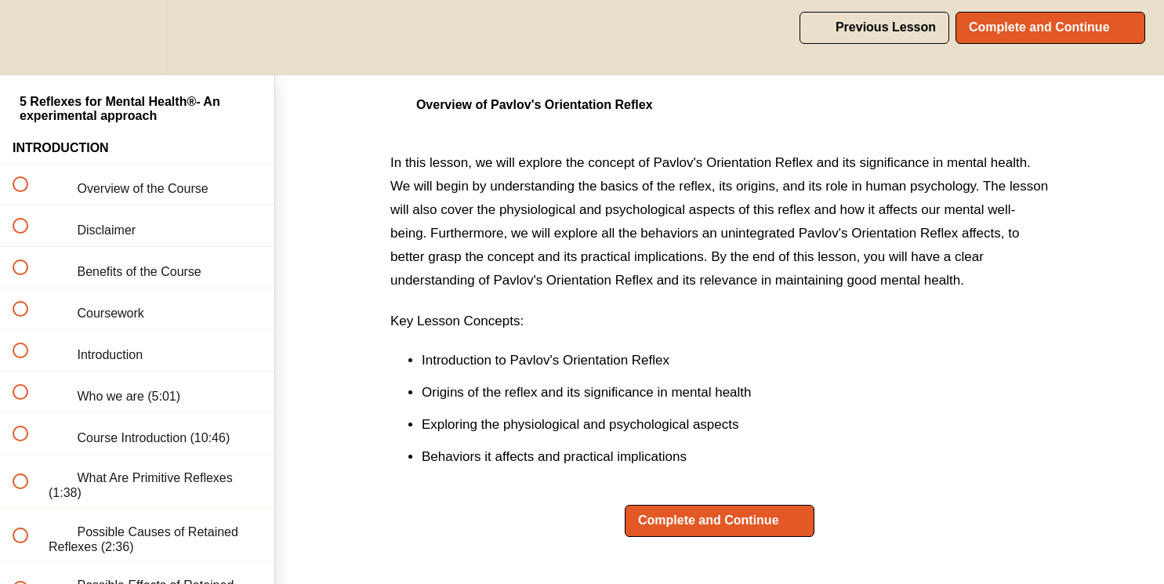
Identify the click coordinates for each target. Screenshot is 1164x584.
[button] (29, 37)
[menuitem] (137, 37)
